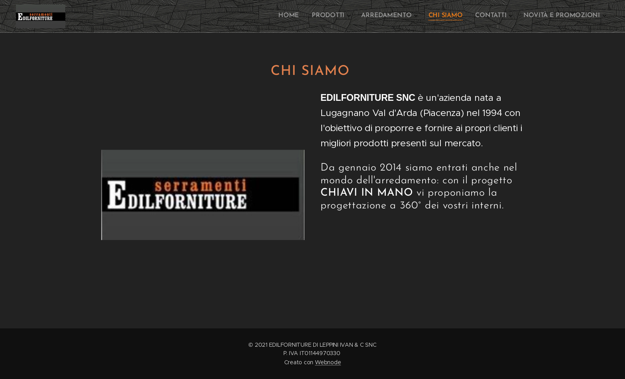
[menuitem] (526, 16)
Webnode (328, 362)
